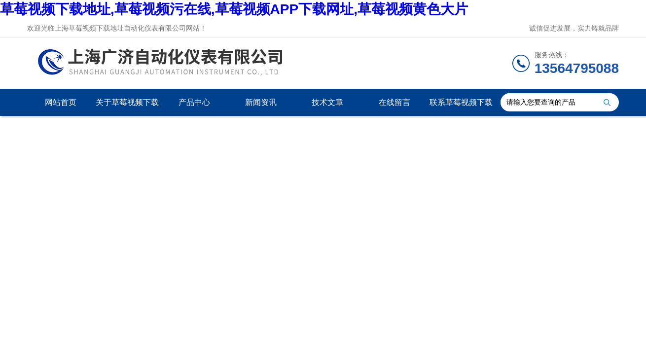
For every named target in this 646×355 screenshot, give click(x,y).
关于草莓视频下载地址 (127, 107)
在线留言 (394, 102)
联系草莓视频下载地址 (461, 107)
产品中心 (194, 102)
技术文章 (327, 102)
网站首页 (60, 102)
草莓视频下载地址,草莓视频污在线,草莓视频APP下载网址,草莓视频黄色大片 (234, 9)
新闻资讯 (261, 102)
